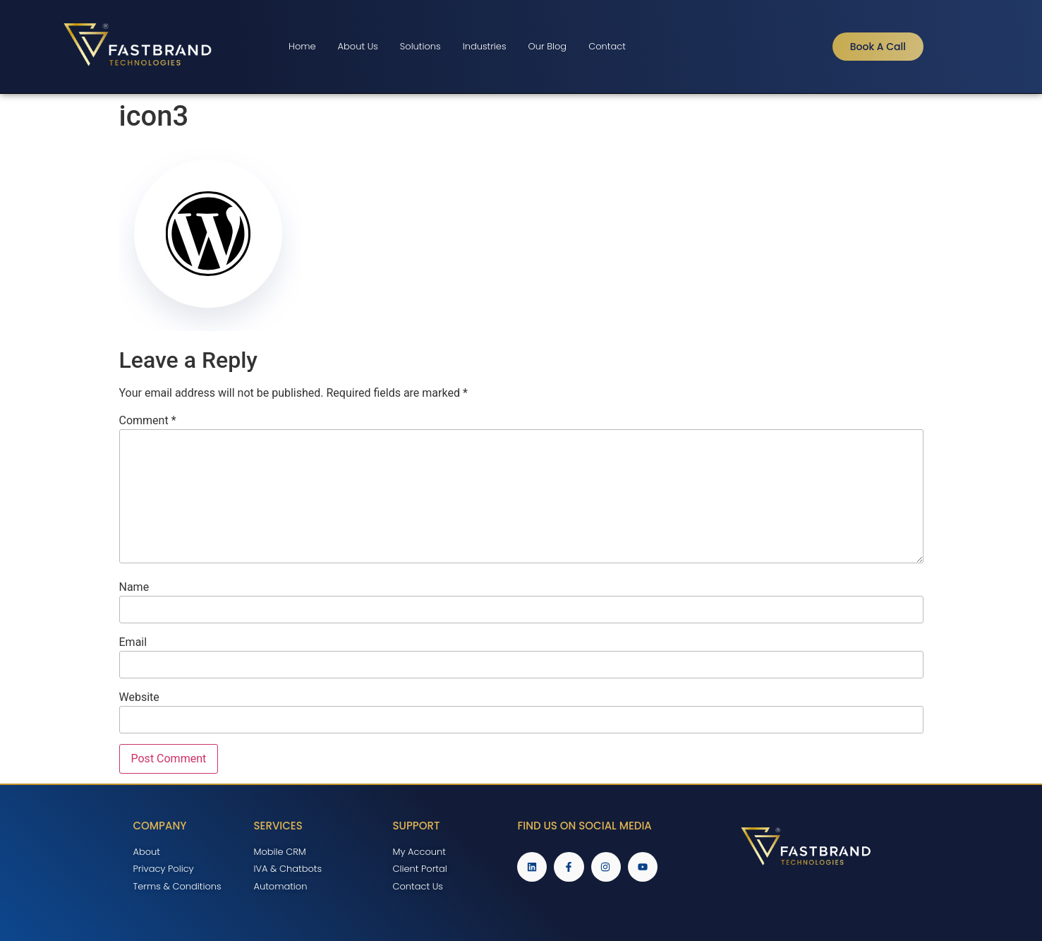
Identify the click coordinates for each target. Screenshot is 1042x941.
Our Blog (547, 46)
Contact (607, 46)
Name (134, 587)
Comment (147, 420)
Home (302, 46)
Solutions (420, 46)
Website (139, 697)
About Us (358, 46)
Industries (485, 46)
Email (133, 642)
